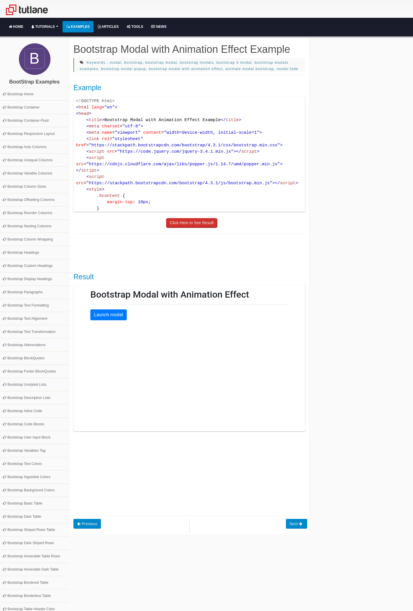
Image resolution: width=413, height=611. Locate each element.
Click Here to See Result (192, 222)
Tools (135, 27)
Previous (87, 523)
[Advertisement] (177, 252)
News (158, 27)
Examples (77, 27)
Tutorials (44, 27)
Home (16, 27)
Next (297, 523)
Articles (108, 27)
